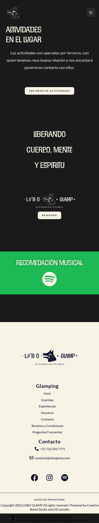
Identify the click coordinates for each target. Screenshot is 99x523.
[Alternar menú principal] (90, 12)
